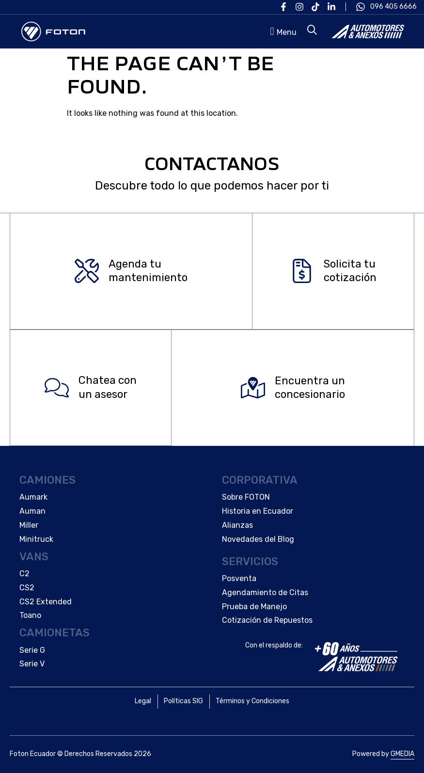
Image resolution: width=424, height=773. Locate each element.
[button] (282, 31)
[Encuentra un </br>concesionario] (253, 388)
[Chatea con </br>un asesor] (57, 388)
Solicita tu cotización (350, 270)
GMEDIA (402, 754)
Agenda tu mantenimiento (148, 270)
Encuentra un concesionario (310, 387)
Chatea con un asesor (108, 387)
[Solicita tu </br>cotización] (302, 271)
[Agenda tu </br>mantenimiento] (87, 271)
